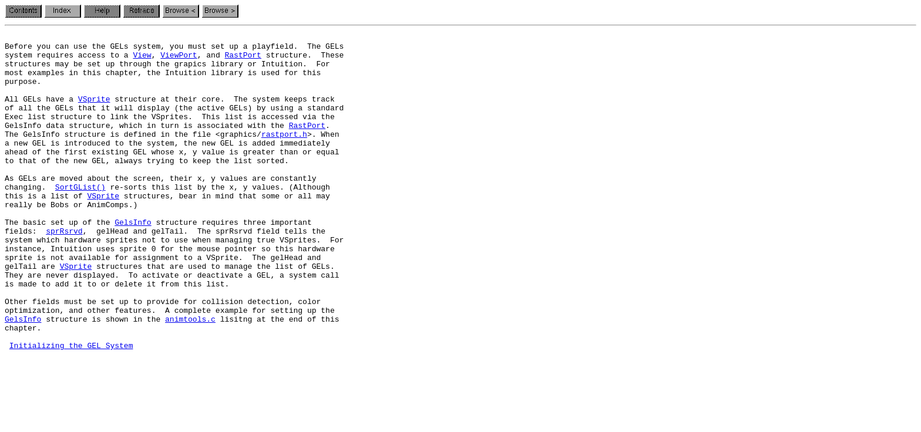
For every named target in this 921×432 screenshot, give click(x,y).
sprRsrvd (64, 271)
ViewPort (178, 60)
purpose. (23, 91)
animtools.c (190, 377)
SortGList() (80, 218)
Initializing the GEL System (71, 408)
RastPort (242, 60)
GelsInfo (133, 260)
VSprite (94, 112)
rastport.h (284, 155)
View (142, 60)
